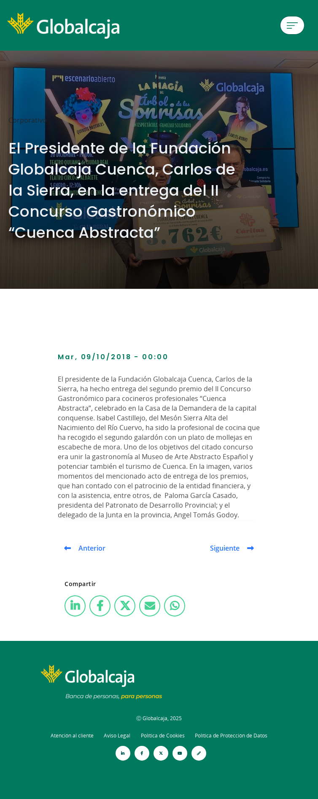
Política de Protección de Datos (231, 735)
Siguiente (225, 548)
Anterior (91, 548)
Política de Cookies (163, 735)
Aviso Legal (117, 735)
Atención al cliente (72, 735)
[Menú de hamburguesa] (292, 25)
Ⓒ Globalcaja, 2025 (159, 718)
